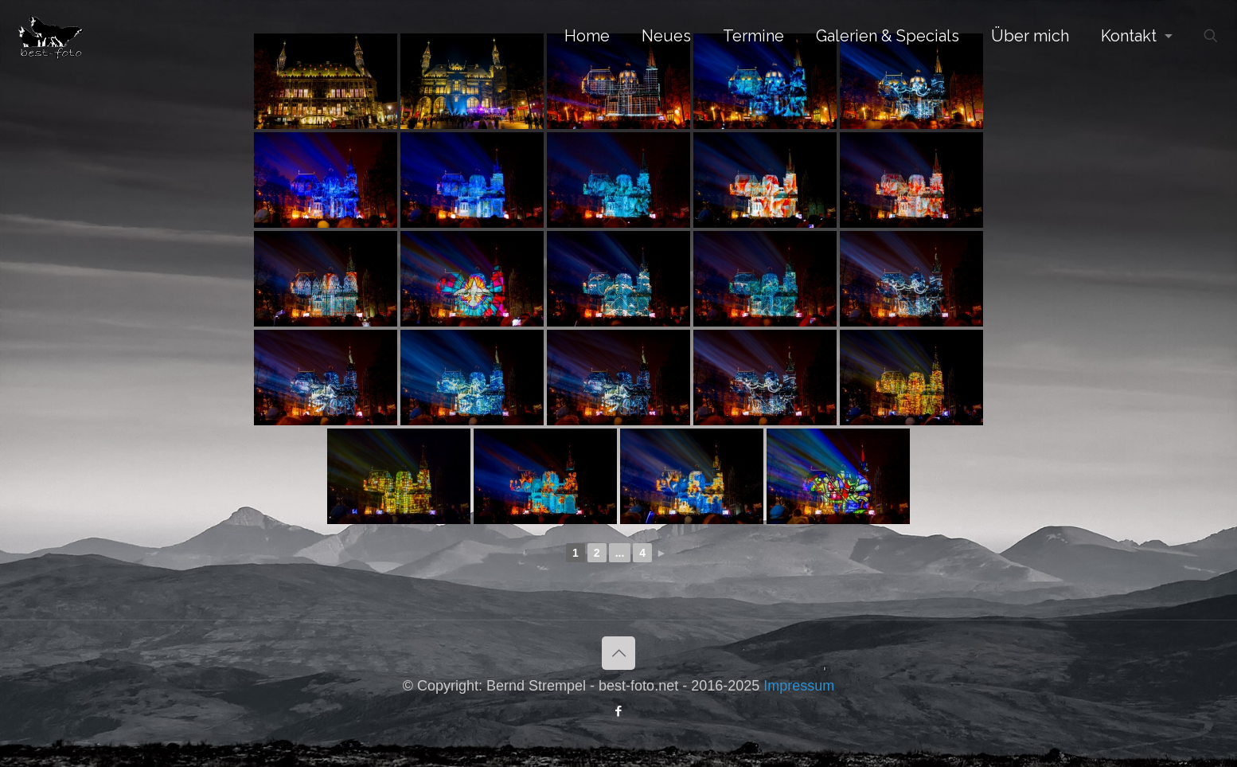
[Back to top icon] (618, 653)
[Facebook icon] (619, 711)
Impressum (798, 686)
